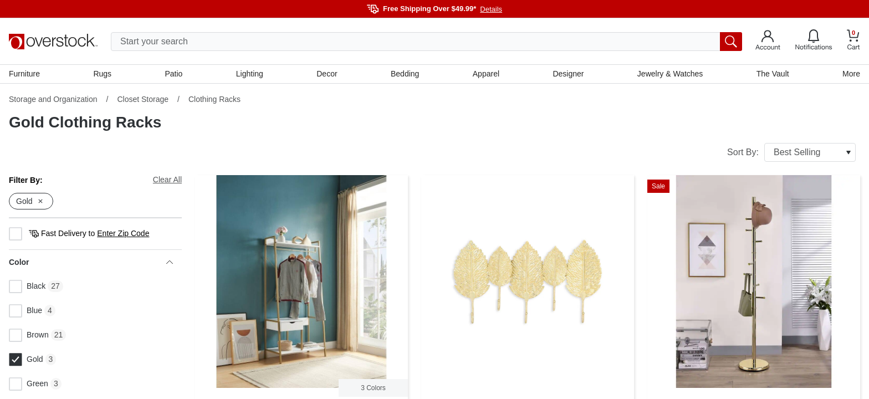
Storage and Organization (53, 99)
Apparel (486, 73)
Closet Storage (142, 99)
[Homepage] (53, 41)
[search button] (731, 41)
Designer (568, 73)
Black (27, 286)
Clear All (167, 179)
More (851, 73)
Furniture (24, 73)
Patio (174, 73)
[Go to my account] (767, 41)
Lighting (249, 73)
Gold (26, 359)
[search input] (426, 41)
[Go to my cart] (853, 41)
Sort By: (791, 152)
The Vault (772, 73)
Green (28, 384)
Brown (29, 335)
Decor (326, 73)
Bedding (405, 73)
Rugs (102, 73)
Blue (25, 311)
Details (491, 9)
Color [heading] (91, 262)
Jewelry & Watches (670, 73)
